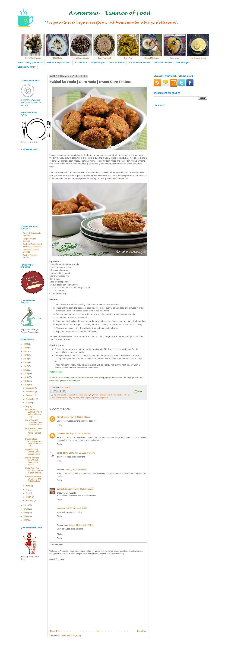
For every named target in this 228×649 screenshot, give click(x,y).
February (30, 500)
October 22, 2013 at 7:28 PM (81, 525)
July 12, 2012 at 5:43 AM (85, 453)
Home (98, 631)
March (29, 497)
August (29, 403)
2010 (26, 509)
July (28, 406)
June (28, 486)
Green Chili (73, 395)
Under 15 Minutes (117, 62)
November (30, 392)
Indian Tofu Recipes (163, 62)
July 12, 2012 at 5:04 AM (80, 434)
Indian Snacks (84, 395)
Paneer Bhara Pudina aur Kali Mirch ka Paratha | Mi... (33, 442)
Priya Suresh (63, 417)
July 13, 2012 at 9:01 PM (76, 508)
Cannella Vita (63, 434)
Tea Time (75, 398)
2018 (26, 362)
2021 (26, 351)
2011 (26, 505)
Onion (95, 395)
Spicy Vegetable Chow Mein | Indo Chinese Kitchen (33, 422)
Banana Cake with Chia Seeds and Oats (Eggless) (33, 479)
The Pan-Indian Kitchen (139, 62)
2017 (26, 366)
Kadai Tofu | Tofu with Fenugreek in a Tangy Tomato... (34, 470)
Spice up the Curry (65, 453)
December (30, 388)
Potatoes (120, 395)
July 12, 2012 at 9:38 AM (83, 489)
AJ (60, 387)
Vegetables (95, 398)
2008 (26, 516)
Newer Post (55, 631)
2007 (26, 520)
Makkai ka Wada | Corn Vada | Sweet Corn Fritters (32, 461)
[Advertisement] (30, 201)
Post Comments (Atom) (71, 636)
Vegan (87, 398)
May (28, 489)
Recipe (127, 395)
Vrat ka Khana (81, 62)
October (29, 395)
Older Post (141, 631)
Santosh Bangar (64, 489)
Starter (58, 398)
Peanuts (102, 395)
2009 (26, 513)
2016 (26, 370)
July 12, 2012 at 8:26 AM (75, 470)
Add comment (56, 545)
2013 (26, 381)
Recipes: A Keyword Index (58, 62)
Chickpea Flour (62, 395)
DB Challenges (183, 62)
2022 (26, 348)
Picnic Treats (111, 395)
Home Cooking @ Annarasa (30, 62)
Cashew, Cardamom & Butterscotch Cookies (32, 245)
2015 (26, 374)
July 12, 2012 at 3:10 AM (80, 417)
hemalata (61, 508)
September (31, 399)
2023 (26, 344)
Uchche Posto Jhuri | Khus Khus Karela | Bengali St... (33, 431)
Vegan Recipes (98, 62)
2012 (26, 385)
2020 (26, 355)
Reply (59, 425)
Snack (53, 398)
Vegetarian (104, 398)
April (28, 493)
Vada (82, 398)
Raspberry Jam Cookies (29, 240)
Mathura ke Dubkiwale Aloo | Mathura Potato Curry (33, 413)
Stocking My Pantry (26, 67)
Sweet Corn (66, 398)
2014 (26, 377)
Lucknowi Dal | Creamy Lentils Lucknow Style (32, 451)
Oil (91, 395)
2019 (26, 359)
